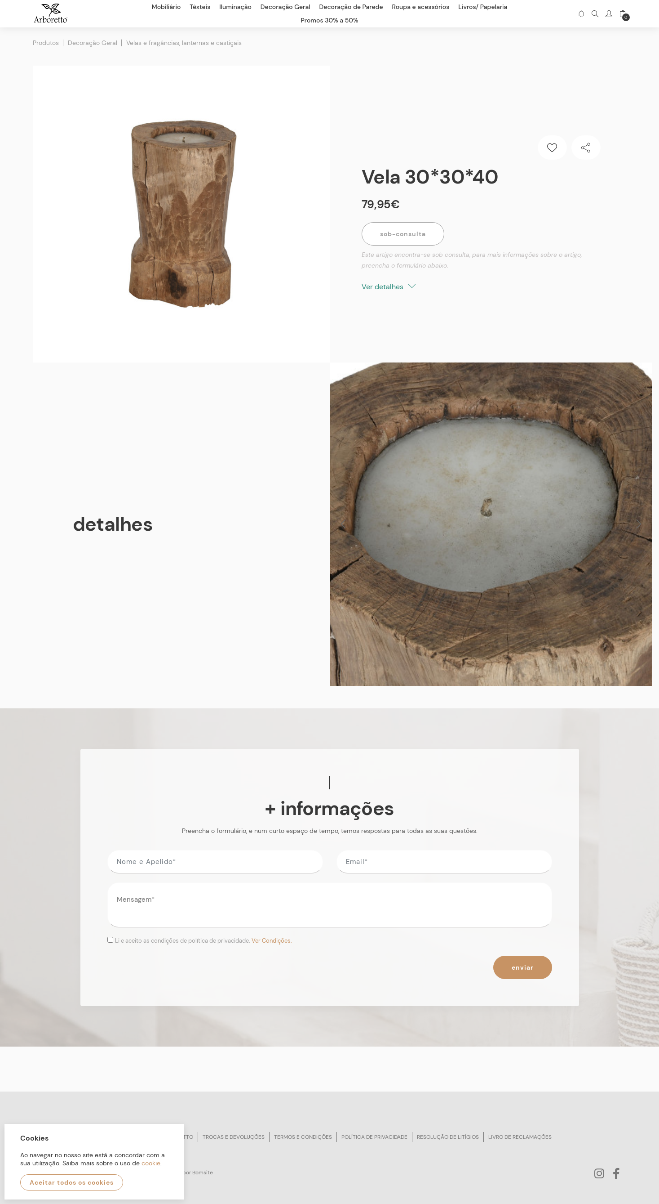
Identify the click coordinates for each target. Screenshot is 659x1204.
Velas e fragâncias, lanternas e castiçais (184, 43)
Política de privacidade (374, 1137)
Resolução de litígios (448, 1137)
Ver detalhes (389, 286)
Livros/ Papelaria (482, 7)
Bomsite (202, 1172)
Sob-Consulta (403, 234)
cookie (151, 1163)
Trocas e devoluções (234, 1137)
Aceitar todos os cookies (72, 1182)
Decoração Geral (92, 43)
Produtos (46, 43)
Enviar (523, 967)
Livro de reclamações (520, 1137)
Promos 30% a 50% (329, 20)
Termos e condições (303, 1137)
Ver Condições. (272, 940)
